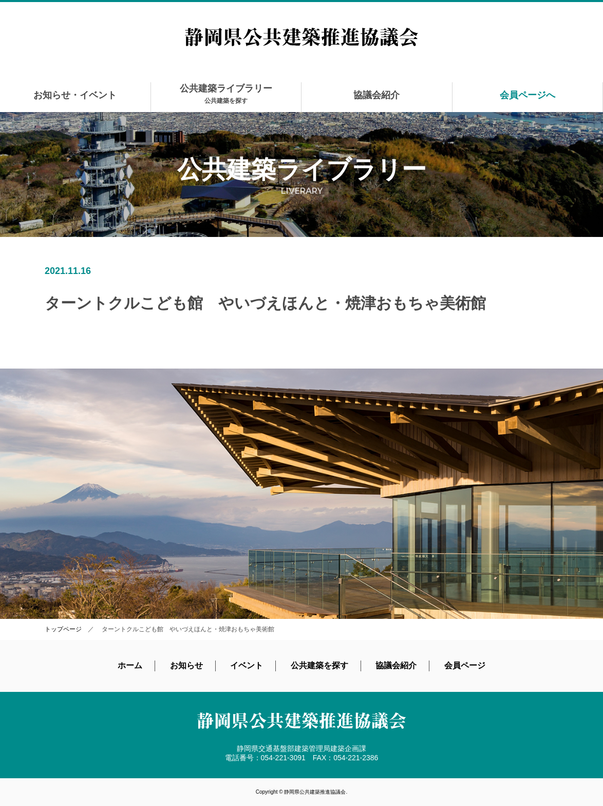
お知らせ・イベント (75, 95)
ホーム (130, 665)
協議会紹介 (376, 95)
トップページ (63, 629)
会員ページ (464, 665)
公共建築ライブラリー (226, 93)
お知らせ (186, 665)
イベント (246, 665)
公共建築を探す (319, 665)
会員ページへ (527, 95)
